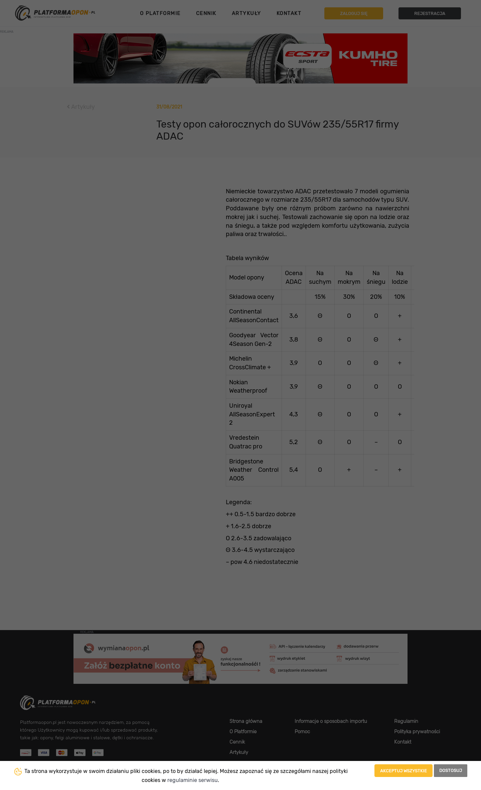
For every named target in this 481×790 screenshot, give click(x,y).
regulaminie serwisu (192, 780)
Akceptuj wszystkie (403, 770)
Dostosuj (450, 770)
